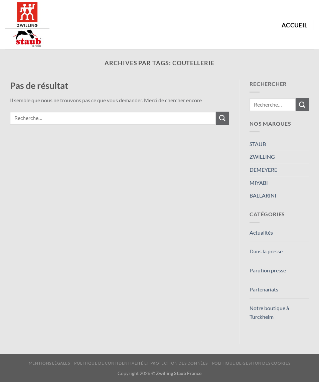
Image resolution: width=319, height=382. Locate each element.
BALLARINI (263, 195)
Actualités (261, 232)
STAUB (258, 144)
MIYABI (259, 182)
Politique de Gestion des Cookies (251, 363)
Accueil (294, 25)
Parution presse (268, 270)
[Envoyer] (222, 118)
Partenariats (264, 289)
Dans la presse (266, 251)
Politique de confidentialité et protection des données (141, 363)
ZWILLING (262, 156)
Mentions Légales (49, 363)
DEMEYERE (263, 169)
